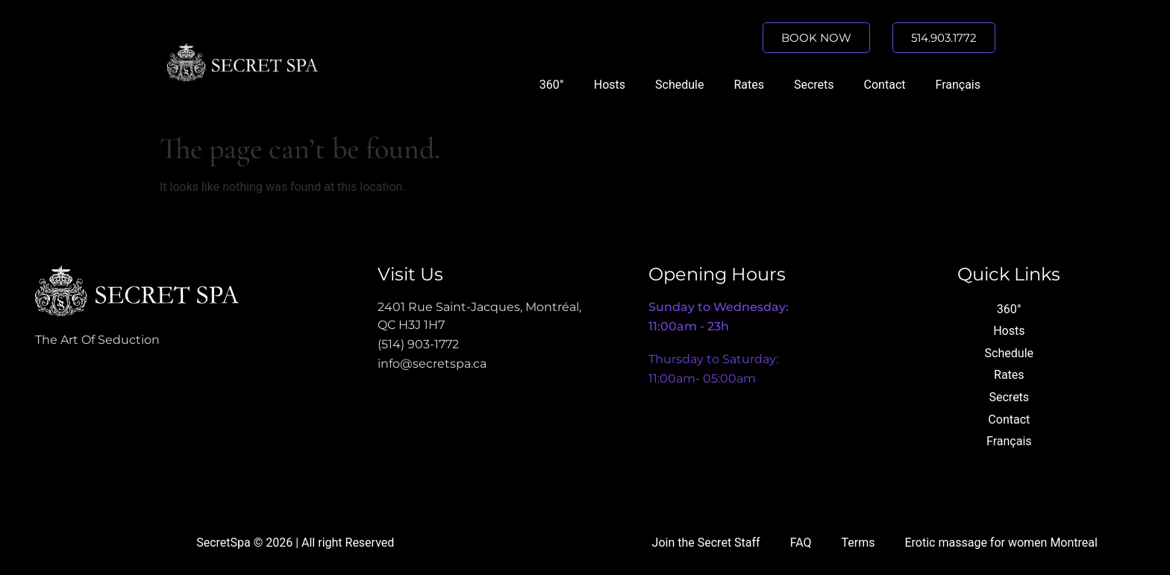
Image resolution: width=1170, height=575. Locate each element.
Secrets (814, 85)
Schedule (679, 85)
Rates (748, 85)
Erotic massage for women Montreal (1000, 542)
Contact (885, 85)
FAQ (801, 542)
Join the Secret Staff (706, 542)
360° (551, 85)
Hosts (609, 85)
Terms (858, 542)
